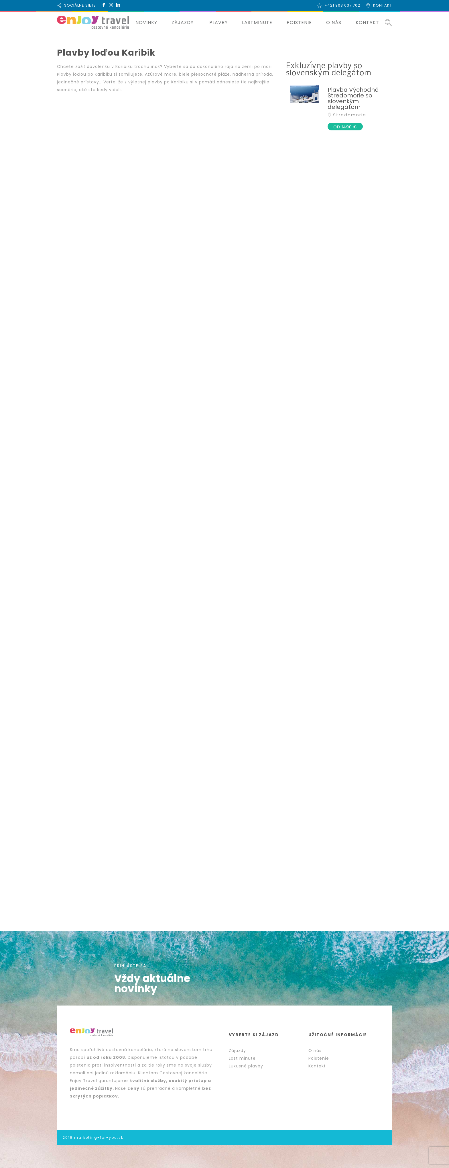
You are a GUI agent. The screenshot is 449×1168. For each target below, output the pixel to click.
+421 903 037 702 (342, 5)
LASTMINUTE (257, 22)
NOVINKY (146, 22)
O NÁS (333, 22)
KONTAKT (382, 5)
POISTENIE (299, 22)
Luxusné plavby (246, 1066)
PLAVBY (218, 22)
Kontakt (317, 1066)
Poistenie (318, 1058)
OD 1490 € (345, 127)
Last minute (242, 1058)
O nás (315, 1050)
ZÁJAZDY (183, 22)
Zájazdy (237, 1050)
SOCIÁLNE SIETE (80, 5)
